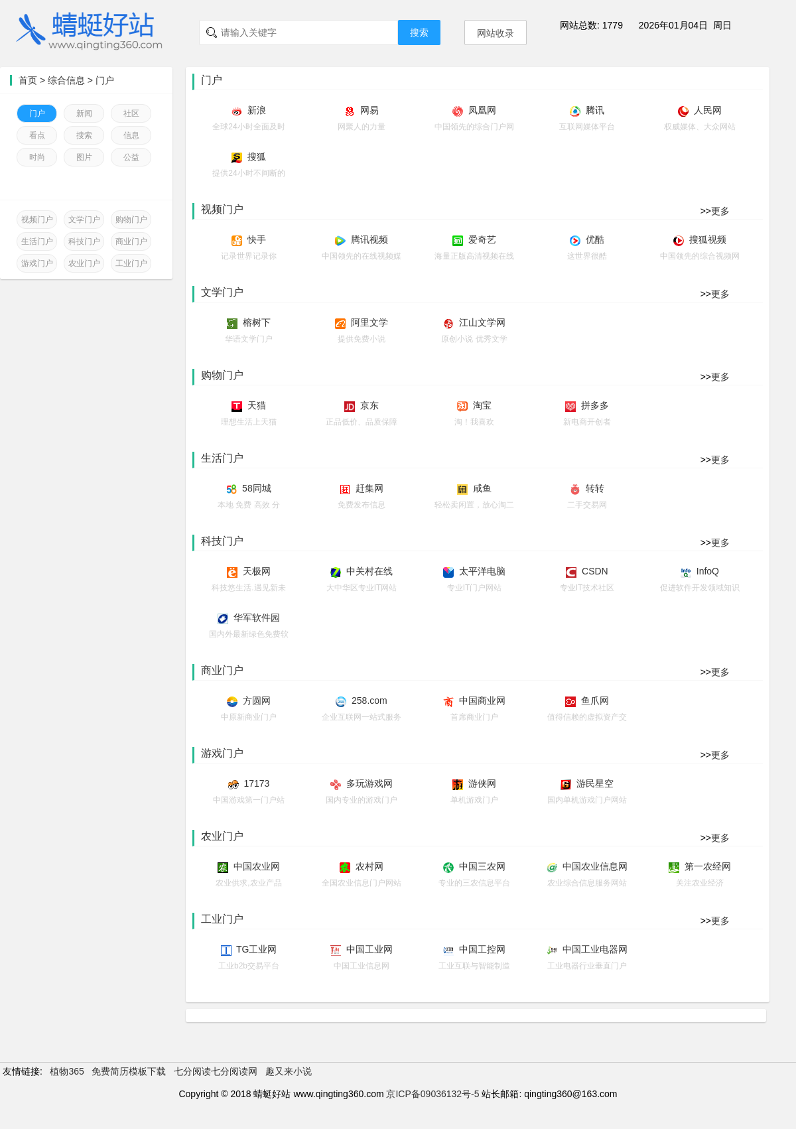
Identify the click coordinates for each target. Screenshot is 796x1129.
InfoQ (707, 571)
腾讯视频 (369, 239)
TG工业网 (256, 949)
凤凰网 (482, 110)
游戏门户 (37, 263)
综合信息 (66, 80)
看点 (37, 135)
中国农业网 (256, 866)
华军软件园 (256, 617)
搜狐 (256, 156)
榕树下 (257, 322)
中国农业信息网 (595, 866)
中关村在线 (369, 571)
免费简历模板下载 (129, 1071)
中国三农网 (482, 866)
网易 (369, 110)
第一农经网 (708, 866)
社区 (131, 113)
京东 (369, 405)
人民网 (708, 110)
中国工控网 (482, 949)
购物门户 (131, 219)
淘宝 (482, 405)
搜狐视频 (707, 239)
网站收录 (495, 33)
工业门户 (131, 263)
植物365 (67, 1071)
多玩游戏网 (369, 783)
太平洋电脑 (482, 571)
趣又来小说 (288, 1071)
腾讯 (595, 110)
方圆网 (257, 700)
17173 (256, 783)
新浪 (256, 110)
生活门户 (37, 241)
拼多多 (595, 405)
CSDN (595, 571)
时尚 (37, 157)
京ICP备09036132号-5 (432, 1094)
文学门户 (84, 219)
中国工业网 (369, 949)
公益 (131, 157)
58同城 (256, 488)
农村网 (369, 866)
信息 (131, 135)
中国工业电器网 (595, 949)
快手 (256, 239)
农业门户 (84, 263)
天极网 (257, 571)
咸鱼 (482, 488)
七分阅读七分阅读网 (215, 1071)
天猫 (256, 405)
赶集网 (369, 488)
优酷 (595, 239)
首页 (28, 80)
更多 (720, 211)
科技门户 (84, 241)
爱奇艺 (482, 239)
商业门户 (131, 241)
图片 (84, 157)
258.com (369, 700)
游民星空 (595, 783)
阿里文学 (369, 322)
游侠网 (482, 783)
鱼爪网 (595, 700)
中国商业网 (482, 700)
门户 (105, 80)
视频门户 (37, 219)
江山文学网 (482, 322)
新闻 (84, 113)
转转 (595, 488)
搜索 (419, 32)
